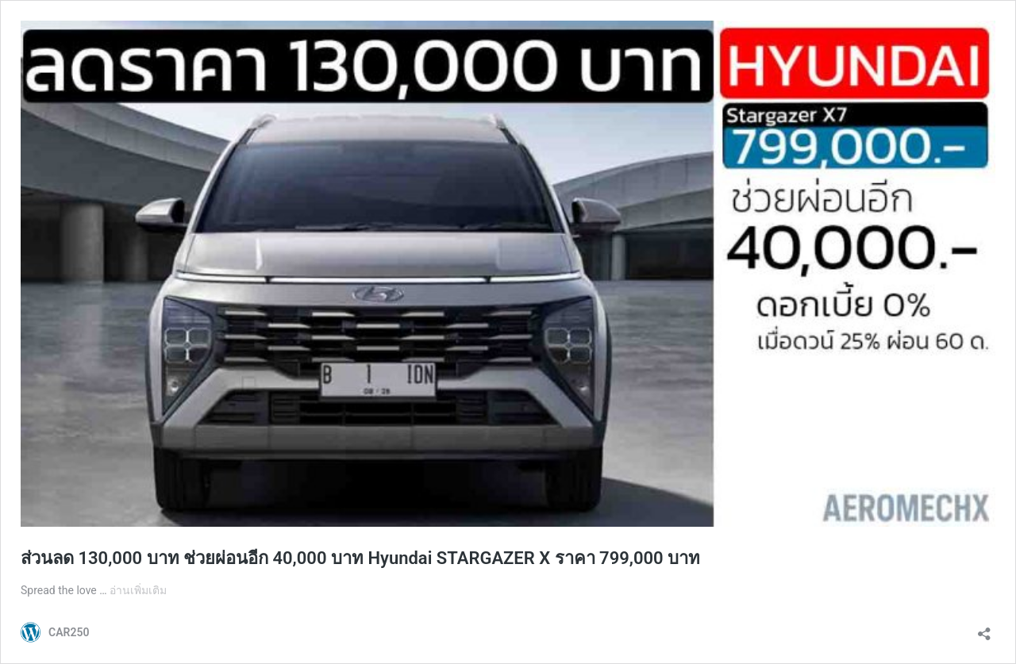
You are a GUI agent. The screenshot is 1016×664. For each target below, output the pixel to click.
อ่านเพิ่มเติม (138, 590)
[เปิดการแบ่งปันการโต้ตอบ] (984, 628)
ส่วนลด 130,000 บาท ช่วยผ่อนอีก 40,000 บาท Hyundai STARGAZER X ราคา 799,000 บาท (360, 558)
